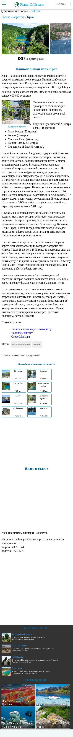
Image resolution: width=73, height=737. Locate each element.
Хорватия (18, 17)
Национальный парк (21, 344)
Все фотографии (34, 58)
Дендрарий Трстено (17, 127)
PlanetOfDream (32, 4)
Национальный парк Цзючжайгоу (31, 329)
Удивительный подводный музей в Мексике (17, 725)
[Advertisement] (36, 442)
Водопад (37, 344)
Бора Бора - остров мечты (51, 704)
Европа (6, 17)
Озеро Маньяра (20, 336)
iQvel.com (34, 11)
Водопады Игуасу (22, 332)
